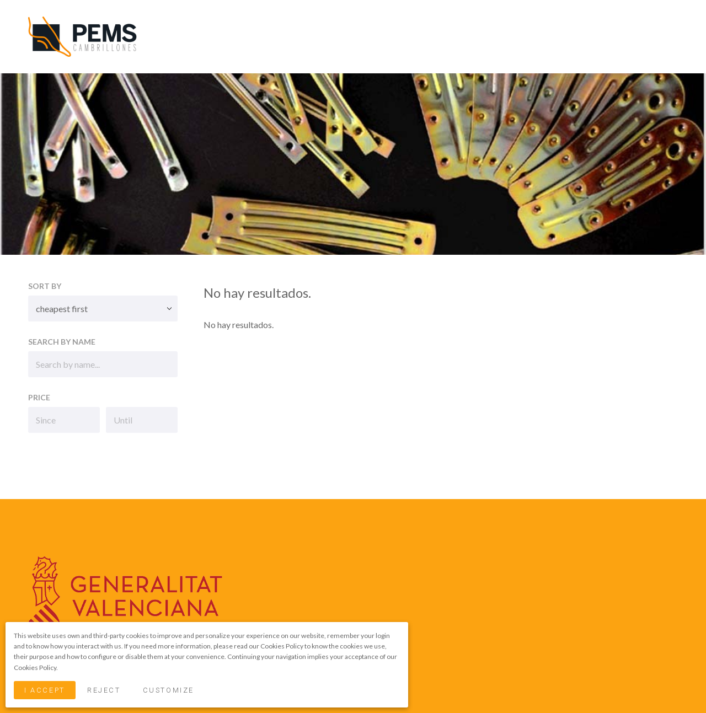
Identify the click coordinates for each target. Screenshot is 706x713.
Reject (103, 690)
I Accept (44, 690)
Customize (168, 690)
